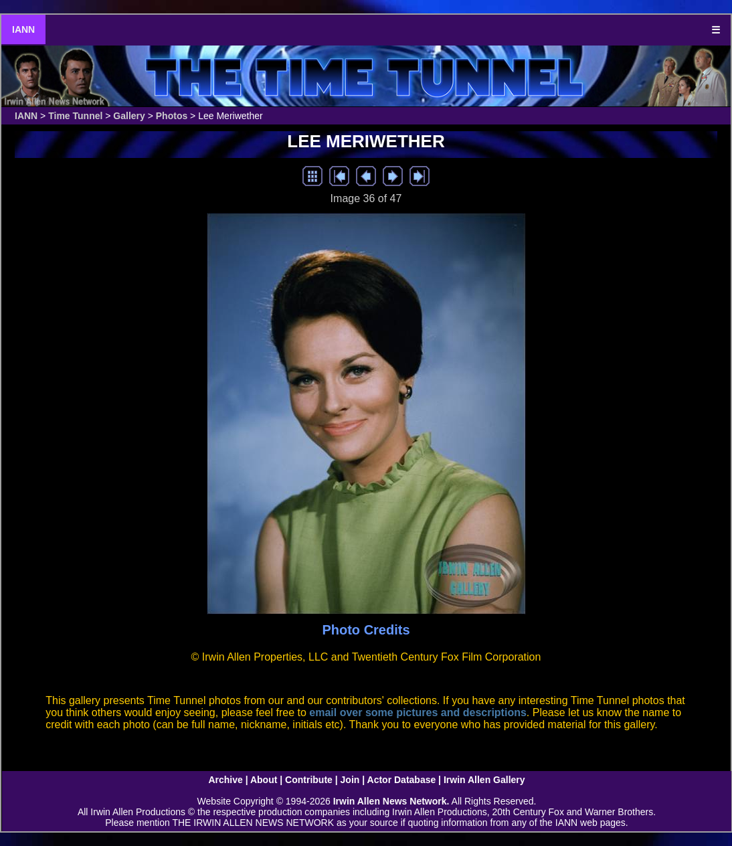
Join (350, 779)
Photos (171, 115)
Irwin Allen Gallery (484, 779)
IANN (23, 29)
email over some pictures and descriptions (418, 712)
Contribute (309, 779)
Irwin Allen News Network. (391, 801)
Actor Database (401, 779)
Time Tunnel (75, 115)
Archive (225, 779)
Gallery (129, 115)
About (263, 779)
